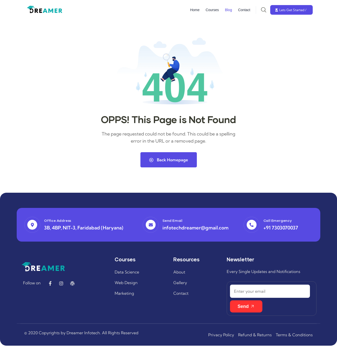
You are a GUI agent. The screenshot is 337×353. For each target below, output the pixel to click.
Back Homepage (168, 159)
